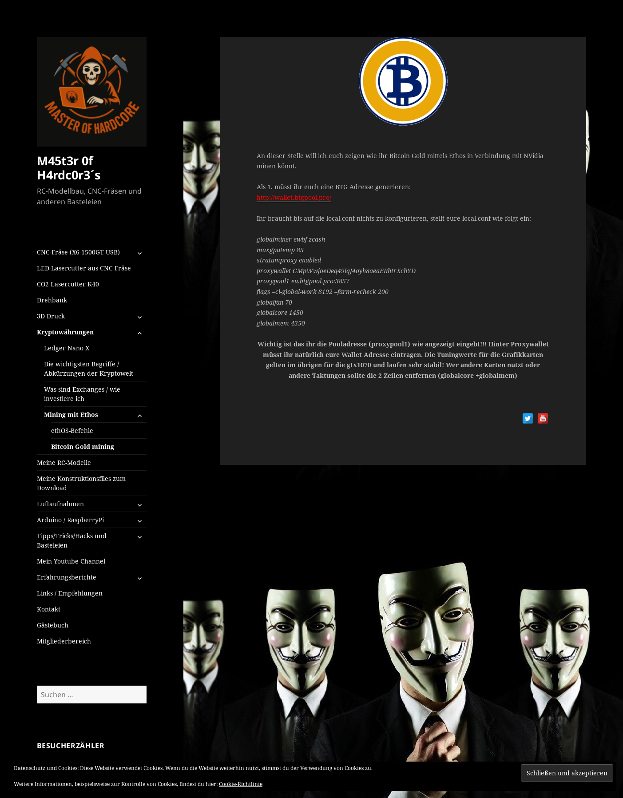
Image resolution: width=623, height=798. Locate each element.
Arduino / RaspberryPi (70, 520)
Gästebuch (52, 625)
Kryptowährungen (65, 332)
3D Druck (51, 316)
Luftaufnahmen (60, 504)
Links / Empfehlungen (70, 593)
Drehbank (52, 300)
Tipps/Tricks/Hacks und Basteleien (72, 540)
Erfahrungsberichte (66, 577)
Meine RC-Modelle (64, 462)
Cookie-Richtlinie (240, 784)
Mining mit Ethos (71, 414)
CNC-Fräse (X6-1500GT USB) (78, 252)
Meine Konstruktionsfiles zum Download (81, 483)
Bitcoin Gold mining (82, 446)
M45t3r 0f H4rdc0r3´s (68, 167)
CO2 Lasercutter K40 (68, 284)
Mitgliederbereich (64, 641)
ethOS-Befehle (72, 430)
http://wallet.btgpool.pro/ (294, 197)
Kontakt (48, 609)
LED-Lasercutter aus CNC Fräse (84, 268)
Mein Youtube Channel (71, 561)
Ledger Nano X (66, 348)
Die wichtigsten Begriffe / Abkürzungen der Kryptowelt (88, 368)
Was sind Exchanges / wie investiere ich (82, 394)
